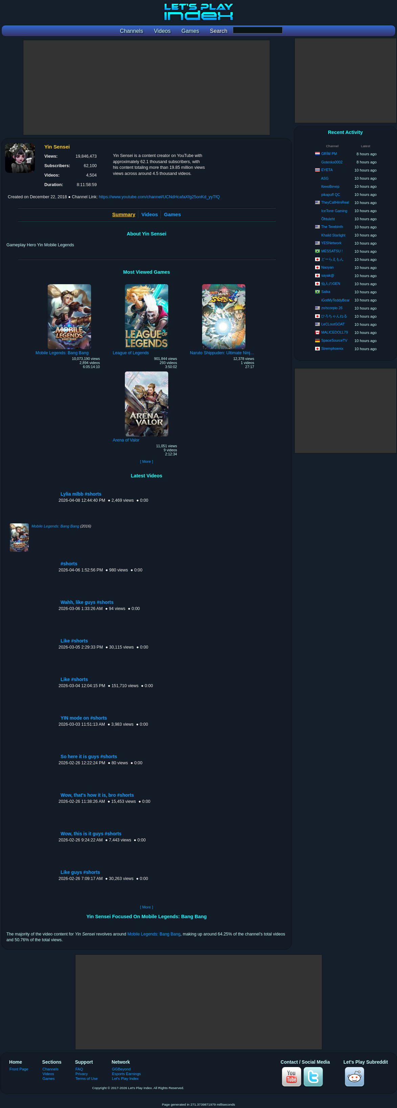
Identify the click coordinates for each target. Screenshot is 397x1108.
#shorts (69, 563)
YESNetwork (331, 243)
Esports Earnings (126, 1074)
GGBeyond (121, 1069)
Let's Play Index (125, 1079)
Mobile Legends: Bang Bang (55, 526)
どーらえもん (332, 259)
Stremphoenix (332, 348)
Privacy (81, 1074)
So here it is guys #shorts (89, 756)
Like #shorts (74, 640)
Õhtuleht (328, 219)
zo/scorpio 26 (332, 308)
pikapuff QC (330, 195)
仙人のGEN (330, 283)
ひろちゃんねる (334, 316)
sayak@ (327, 275)
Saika (325, 292)
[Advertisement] (146, 87)
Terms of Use (86, 1079)
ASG (325, 178)
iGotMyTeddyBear (335, 300)
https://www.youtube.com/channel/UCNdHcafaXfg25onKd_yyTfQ (159, 197)
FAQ (79, 1069)
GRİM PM (329, 154)
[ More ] (146, 461)
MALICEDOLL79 (334, 332)
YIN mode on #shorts (84, 718)
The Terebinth (332, 227)
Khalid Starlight (333, 235)
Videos (149, 214)
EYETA (327, 170)
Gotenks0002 (332, 162)
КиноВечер (330, 186)
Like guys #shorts (80, 872)
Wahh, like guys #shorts (87, 602)
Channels (51, 1069)
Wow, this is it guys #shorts (91, 833)
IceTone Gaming (334, 211)
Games (172, 214)
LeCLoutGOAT (333, 324)
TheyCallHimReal (335, 202)
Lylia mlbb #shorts (81, 494)
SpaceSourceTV (334, 340)
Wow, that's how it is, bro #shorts (97, 795)
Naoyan (327, 267)
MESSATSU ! (332, 251)
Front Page (18, 1069)
